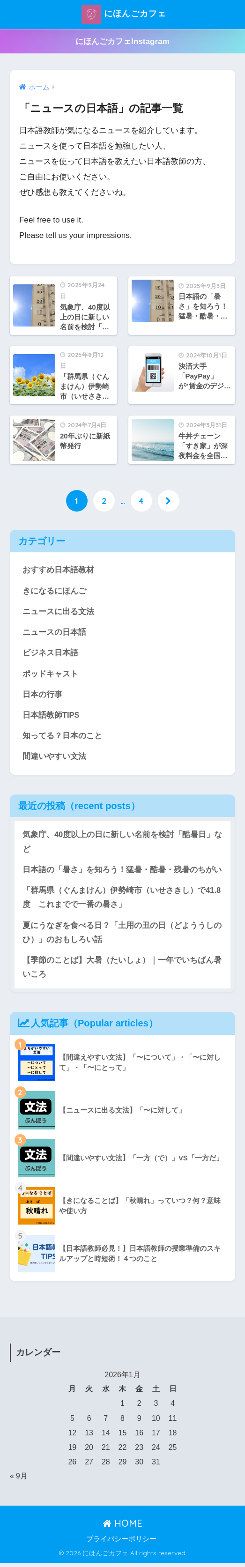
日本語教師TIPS (51, 716)
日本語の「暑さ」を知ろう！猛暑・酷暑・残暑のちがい (122, 872)
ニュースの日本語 (54, 632)
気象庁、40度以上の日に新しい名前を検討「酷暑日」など (122, 844)
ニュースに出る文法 (58, 612)
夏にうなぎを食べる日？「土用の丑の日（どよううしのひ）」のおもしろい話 (122, 936)
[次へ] (168, 501)
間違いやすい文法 (54, 758)
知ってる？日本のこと (62, 737)
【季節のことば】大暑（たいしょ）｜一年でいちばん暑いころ (122, 971)
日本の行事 (42, 695)
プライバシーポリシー (121, 1543)
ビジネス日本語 (50, 653)
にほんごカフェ (123, 14)
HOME (122, 1527)
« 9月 (19, 1480)
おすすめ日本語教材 (58, 569)
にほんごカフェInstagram (122, 41)
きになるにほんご (54, 591)
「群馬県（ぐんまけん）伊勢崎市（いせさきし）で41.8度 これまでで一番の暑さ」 (121, 900)
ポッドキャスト (50, 674)
